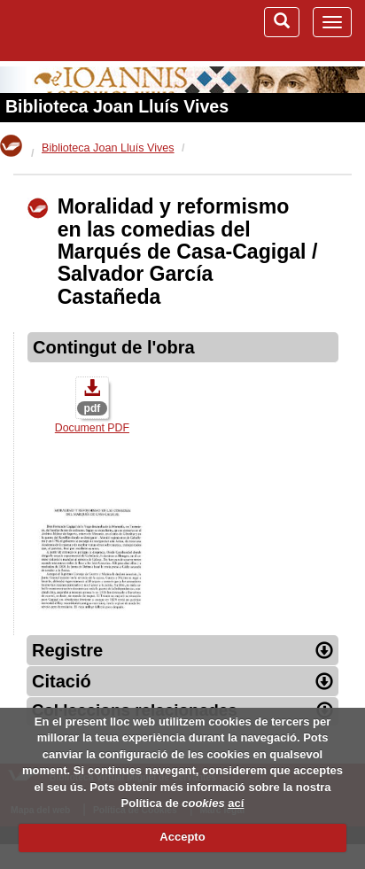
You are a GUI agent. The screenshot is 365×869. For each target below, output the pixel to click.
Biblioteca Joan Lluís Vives (117, 106)
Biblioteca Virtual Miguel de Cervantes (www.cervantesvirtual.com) (84, 30)
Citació (182, 681)
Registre (182, 650)
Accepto (182, 836)
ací (236, 803)
